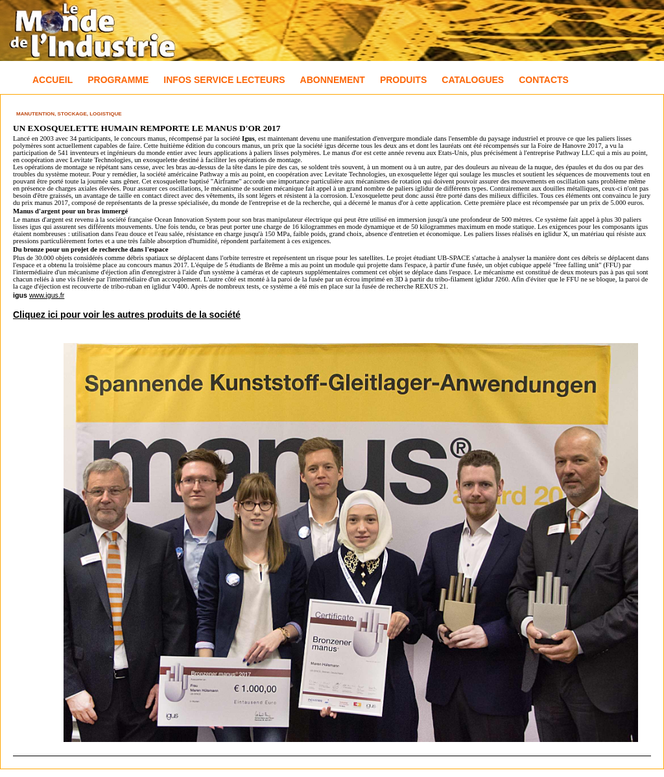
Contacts (544, 80)
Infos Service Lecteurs (224, 80)
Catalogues (473, 80)
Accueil (52, 80)
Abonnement (332, 80)
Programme (118, 80)
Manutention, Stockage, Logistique (69, 114)
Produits (403, 80)
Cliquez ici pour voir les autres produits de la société (127, 314)
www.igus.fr (46, 295)
